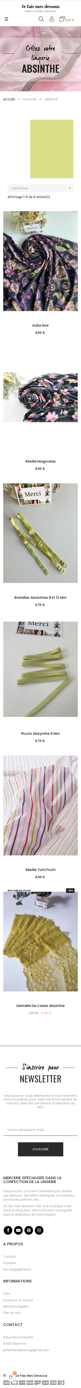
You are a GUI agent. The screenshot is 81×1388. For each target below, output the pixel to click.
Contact (9, 1256)
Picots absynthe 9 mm (40, 733)
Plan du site (12, 1313)
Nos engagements (17, 1269)
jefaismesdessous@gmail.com (26, 1350)
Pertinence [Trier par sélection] (42, 188)
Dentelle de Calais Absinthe (40, 1005)
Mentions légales (16, 1306)
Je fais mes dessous (40, 8)
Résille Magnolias (40, 461)
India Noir (40, 325)
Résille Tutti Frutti (40, 869)
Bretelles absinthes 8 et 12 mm (40, 597)
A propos (9, 1263)
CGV (6, 1293)
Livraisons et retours (18, 1300)
